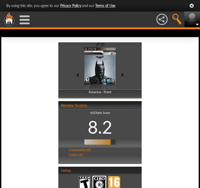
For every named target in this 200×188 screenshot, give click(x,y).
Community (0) (80, 150)
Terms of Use (105, 5)
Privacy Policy (70, 5)
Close (192, 6)
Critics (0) (76, 155)
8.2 (100, 126)
